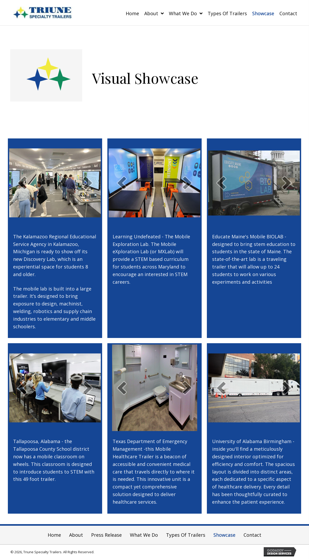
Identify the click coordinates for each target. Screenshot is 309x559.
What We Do (144, 535)
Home (54, 535)
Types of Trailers (185, 535)
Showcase (224, 535)
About (76, 535)
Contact (252, 535)
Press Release (106, 535)
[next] (88, 183)
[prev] (22, 183)
